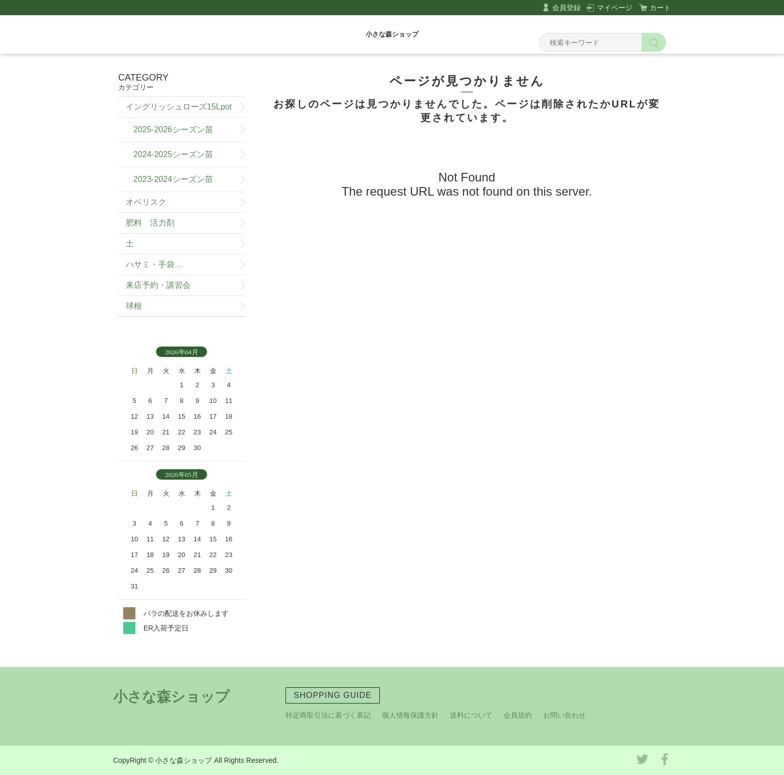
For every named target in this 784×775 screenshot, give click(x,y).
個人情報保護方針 (410, 715)
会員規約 (518, 715)
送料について (471, 715)
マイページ (614, 8)
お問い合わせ (564, 715)
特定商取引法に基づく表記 (328, 715)
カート (660, 8)
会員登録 (566, 8)
